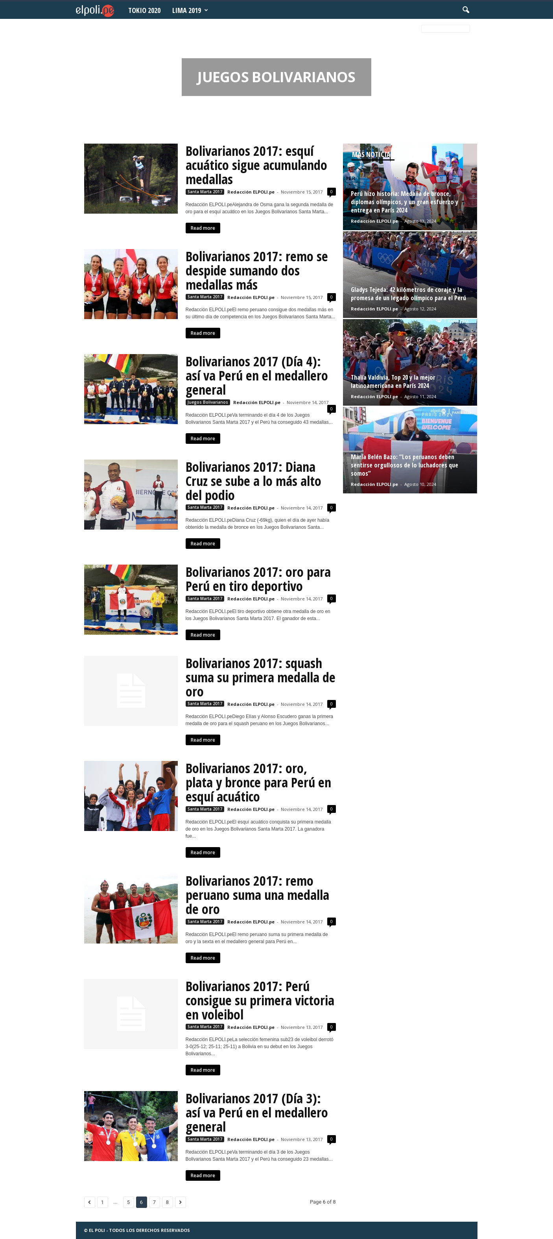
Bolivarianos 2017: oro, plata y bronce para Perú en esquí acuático (258, 782)
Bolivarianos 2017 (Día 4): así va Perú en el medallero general (257, 375)
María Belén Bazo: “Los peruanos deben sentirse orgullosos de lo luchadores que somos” (404, 465)
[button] (465, 10)
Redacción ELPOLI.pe (251, 192)
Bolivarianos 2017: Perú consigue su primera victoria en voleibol (260, 1000)
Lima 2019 (190, 10)
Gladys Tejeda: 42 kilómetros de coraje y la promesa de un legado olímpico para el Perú (408, 293)
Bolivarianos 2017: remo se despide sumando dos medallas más (257, 270)
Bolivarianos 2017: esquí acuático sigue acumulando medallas (256, 165)
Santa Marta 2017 (205, 191)
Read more (203, 228)
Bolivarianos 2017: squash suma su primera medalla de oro (260, 677)
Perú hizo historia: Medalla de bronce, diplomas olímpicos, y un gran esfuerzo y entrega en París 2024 (404, 201)
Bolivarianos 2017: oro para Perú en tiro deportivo (258, 579)
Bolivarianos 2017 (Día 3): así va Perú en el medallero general (257, 1112)
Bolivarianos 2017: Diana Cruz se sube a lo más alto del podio (253, 481)
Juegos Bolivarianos (208, 402)
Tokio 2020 (144, 10)
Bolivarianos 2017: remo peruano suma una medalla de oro (257, 895)
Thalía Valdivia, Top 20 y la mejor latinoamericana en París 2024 (393, 381)
